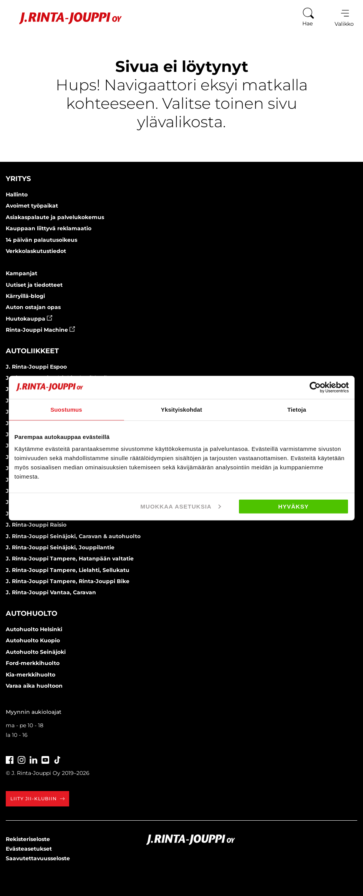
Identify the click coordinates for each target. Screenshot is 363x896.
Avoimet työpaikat (32, 205)
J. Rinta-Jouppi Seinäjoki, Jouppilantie (60, 547)
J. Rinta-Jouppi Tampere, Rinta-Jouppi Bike (67, 581)
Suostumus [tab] (66, 409)
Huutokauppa (29, 318)
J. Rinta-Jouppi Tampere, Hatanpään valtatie (70, 558)
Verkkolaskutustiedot (36, 251)
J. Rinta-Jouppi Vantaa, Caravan (51, 592)
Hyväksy (293, 506)
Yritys (18, 179)
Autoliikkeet (32, 351)
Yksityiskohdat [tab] (181, 409)
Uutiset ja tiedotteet (34, 284)
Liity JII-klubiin (37, 798)
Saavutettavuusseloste (38, 858)
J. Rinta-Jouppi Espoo (36, 366)
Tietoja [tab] (296, 409)
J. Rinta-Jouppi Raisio (36, 524)
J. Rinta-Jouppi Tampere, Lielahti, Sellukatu (67, 570)
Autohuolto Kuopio (33, 640)
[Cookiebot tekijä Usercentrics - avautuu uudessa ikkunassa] (315, 387)
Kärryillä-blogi (25, 296)
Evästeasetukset (29, 848)
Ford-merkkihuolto (33, 663)
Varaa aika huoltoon (34, 685)
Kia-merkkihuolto (30, 674)
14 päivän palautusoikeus (41, 239)
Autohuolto (31, 613)
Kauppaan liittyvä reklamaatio (48, 228)
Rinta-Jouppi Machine (40, 329)
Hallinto (17, 194)
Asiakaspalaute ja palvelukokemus (55, 217)
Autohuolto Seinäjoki (36, 651)
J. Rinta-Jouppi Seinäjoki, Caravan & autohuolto (73, 536)
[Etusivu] (65, 18)
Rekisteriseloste (28, 839)
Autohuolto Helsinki (34, 629)
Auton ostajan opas (33, 307)
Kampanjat (21, 273)
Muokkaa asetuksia (181, 506)
